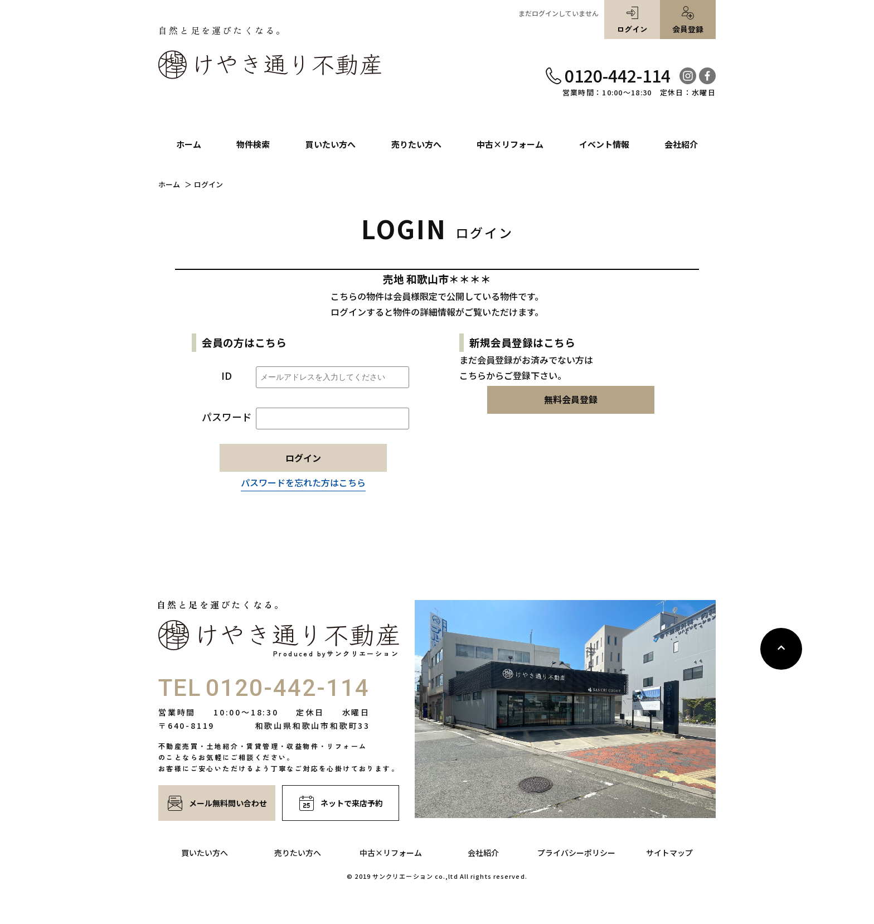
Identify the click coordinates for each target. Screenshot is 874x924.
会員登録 (688, 20)
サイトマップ (669, 852)
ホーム (169, 184)
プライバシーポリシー (576, 852)
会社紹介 (483, 852)
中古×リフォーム (391, 852)
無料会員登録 (571, 399)
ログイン (632, 20)
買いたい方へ (204, 852)
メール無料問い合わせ (217, 803)
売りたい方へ (297, 852)
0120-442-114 (618, 75)
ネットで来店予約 (341, 803)
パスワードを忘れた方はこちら (303, 482)
